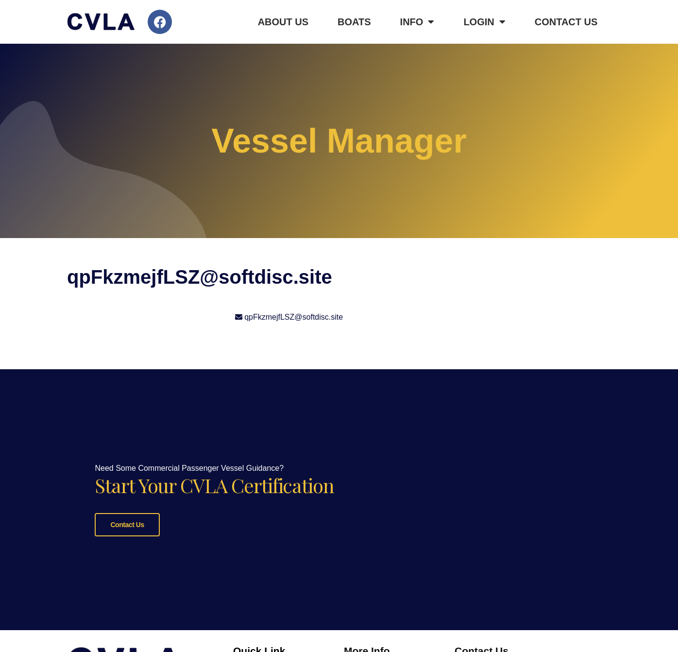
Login (484, 22)
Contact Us (566, 22)
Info (417, 22)
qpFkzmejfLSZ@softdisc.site (293, 317)
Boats (354, 22)
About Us (283, 22)
